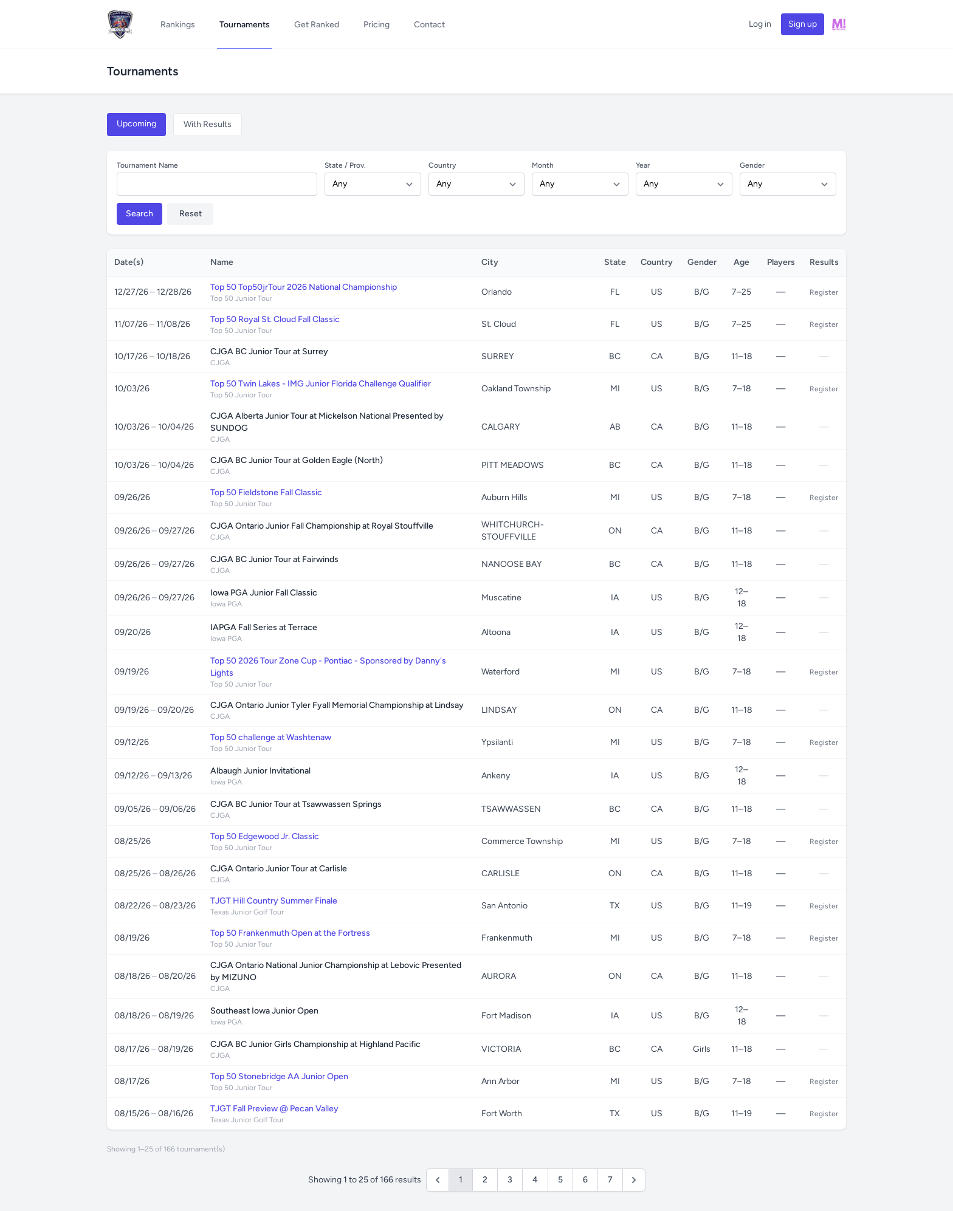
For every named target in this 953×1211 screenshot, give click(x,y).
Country (442, 165)
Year (643, 165)
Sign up (802, 24)
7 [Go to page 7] (610, 1180)
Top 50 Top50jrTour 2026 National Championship (303, 287)
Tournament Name (147, 165)
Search (139, 213)
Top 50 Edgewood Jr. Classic (264, 836)
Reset (190, 213)
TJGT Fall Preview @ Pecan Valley (274, 1108)
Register (824, 292)
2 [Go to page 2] (485, 1180)
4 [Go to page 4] (535, 1180)
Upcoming (136, 123)
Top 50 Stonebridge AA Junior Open (279, 1076)
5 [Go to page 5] (560, 1180)
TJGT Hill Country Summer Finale (273, 901)
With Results (208, 124)
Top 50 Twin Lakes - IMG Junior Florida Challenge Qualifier (320, 384)
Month (543, 165)
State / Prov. (345, 165)
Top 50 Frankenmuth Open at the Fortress (290, 933)
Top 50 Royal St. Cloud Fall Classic (275, 319)
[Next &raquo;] (633, 1180)
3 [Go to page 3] (509, 1180)
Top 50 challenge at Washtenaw (270, 737)
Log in (760, 24)
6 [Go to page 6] (585, 1180)
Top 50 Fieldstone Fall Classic (266, 492)
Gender (752, 165)
